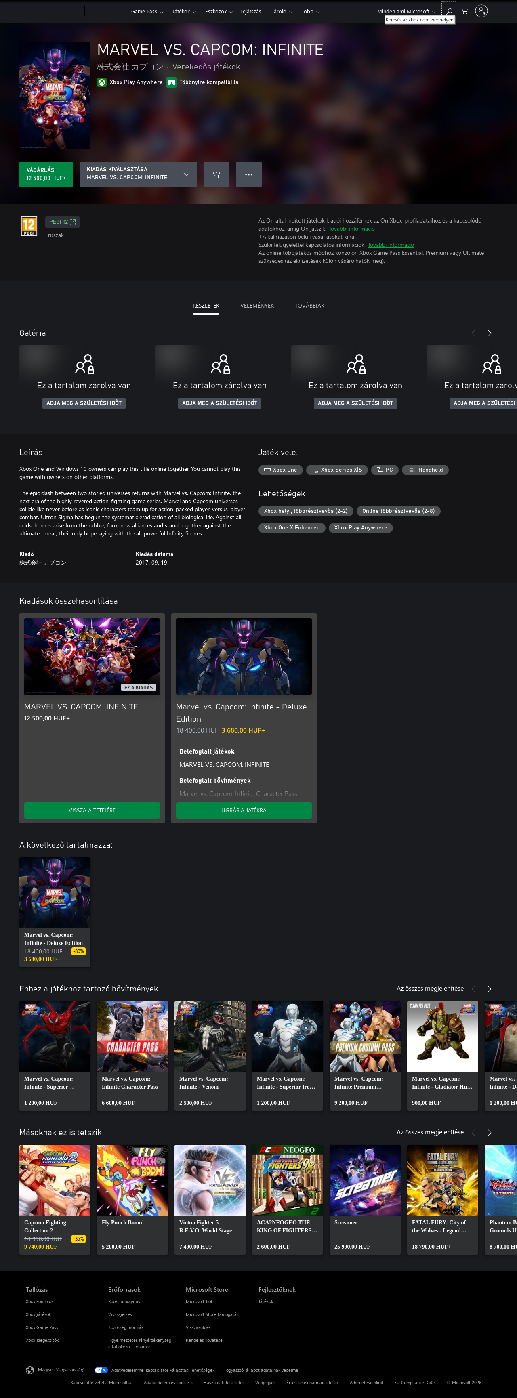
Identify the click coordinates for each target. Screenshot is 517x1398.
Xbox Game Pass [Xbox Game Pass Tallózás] (42, 1327)
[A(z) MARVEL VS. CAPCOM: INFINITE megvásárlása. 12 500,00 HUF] (46, 174)
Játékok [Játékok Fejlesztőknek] (265, 1301)
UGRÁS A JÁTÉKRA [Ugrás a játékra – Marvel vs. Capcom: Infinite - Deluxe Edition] (244, 810)
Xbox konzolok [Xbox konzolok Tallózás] (39, 1301)
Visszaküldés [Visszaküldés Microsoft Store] (198, 1327)
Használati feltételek (224, 1382)
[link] (54, 912)
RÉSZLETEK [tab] (206, 305)
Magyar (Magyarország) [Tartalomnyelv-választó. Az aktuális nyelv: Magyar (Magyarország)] (61, 1369)
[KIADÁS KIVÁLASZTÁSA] (138, 174)
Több (307, 11)
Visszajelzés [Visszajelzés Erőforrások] (120, 1314)
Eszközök (216, 11)
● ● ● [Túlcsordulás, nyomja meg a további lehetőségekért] (249, 174)
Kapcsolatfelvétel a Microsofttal (102, 1382)
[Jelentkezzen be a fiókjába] (481, 11)
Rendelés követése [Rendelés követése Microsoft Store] (204, 1340)
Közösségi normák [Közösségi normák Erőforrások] (125, 1327)
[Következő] (489, 333)
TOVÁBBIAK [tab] (309, 305)
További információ (352, 228)
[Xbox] (106, 11)
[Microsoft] (53, 11)
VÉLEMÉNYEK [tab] (257, 305)
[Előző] (473, 333)
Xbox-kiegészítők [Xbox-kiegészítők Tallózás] (42, 1340)
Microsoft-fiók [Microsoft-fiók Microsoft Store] (199, 1301)
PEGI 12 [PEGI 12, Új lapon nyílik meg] (62, 222)
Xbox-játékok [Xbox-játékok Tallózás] (38, 1314)
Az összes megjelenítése (430, 988)
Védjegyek (265, 1382)
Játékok (181, 11)
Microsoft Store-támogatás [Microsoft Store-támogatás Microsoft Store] (212, 1314)
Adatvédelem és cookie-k (168, 1382)
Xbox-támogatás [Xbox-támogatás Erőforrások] (124, 1301)
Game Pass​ (144, 11)
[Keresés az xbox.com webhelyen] (448, 10)
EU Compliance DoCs (415, 1382)
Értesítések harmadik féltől (312, 1382)
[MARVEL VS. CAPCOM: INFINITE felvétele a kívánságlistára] (216, 174)
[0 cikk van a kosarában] (464, 10)
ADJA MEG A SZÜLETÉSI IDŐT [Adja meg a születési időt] (84, 403)
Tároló (279, 11)
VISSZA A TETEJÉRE (92, 810)
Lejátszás (250, 11)
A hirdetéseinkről (366, 1382)
